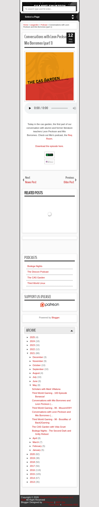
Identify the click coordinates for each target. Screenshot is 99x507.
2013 (33, 482)
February (37, 446)
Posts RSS (54, 504)
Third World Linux (36, 283)
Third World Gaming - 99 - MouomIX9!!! (52, 408)
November (38, 361)
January (37, 450)
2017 (33, 466)
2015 (33, 474)
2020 (33, 454)
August (36, 373)
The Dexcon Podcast (38, 271)
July (35, 377)
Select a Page (32, 17)
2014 (33, 478)
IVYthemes (49, 502)
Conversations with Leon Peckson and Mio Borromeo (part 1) (49, 40)
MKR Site (60, 502)
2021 (33, 353)
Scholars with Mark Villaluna (46, 389)
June (35, 381)
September (38, 369)
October (37, 365)
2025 (33, 337)
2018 (33, 462)
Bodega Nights (34, 266)
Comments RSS (70, 504)
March (36, 442)
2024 (33, 341)
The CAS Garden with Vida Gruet (49, 427)
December (38, 357)
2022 (33, 349)
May (35, 385)
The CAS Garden (36, 277)
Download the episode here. (49, 146)
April (35, 438)
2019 (33, 458)
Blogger (55, 317)
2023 (33, 345)
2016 (33, 470)
